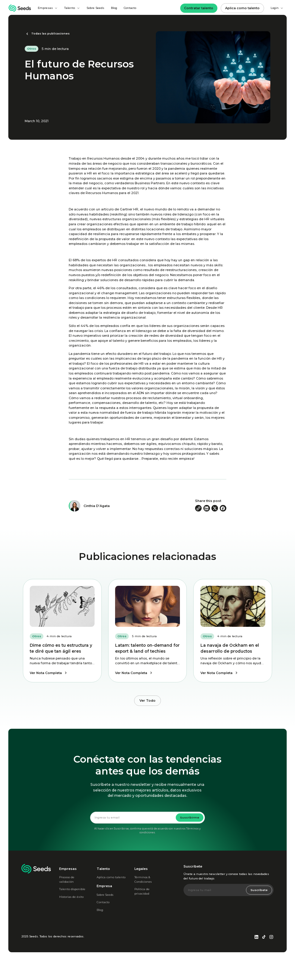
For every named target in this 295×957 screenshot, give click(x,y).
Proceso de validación (66, 879)
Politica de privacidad (142, 891)
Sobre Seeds (95, 8)
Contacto (130, 8)
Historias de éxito (71, 896)
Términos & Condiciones (143, 879)
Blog (114, 8)
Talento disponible (72, 889)
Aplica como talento (111, 877)
